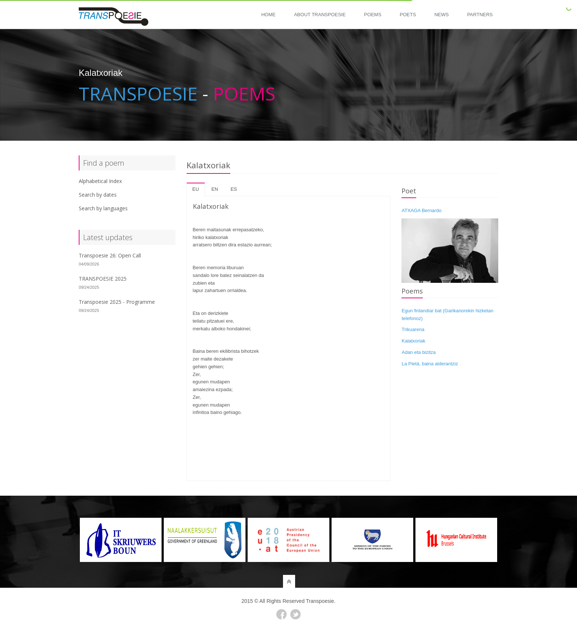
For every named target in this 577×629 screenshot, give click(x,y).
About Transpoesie (320, 14)
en (215, 189)
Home (268, 14)
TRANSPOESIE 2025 (103, 278)
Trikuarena (412, 329)
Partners (480, 14)
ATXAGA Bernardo (421, 210)
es (234, 189)
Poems (372, 14)
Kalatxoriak (413, 341)
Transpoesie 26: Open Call (110, 255)
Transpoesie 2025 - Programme (117, 301)
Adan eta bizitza (418, 352)
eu (195, 189)
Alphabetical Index (100, 181)
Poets (408, 14)
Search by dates (98, 194)
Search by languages (103, 208)
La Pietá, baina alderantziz (429, 363)
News (441, 14)
